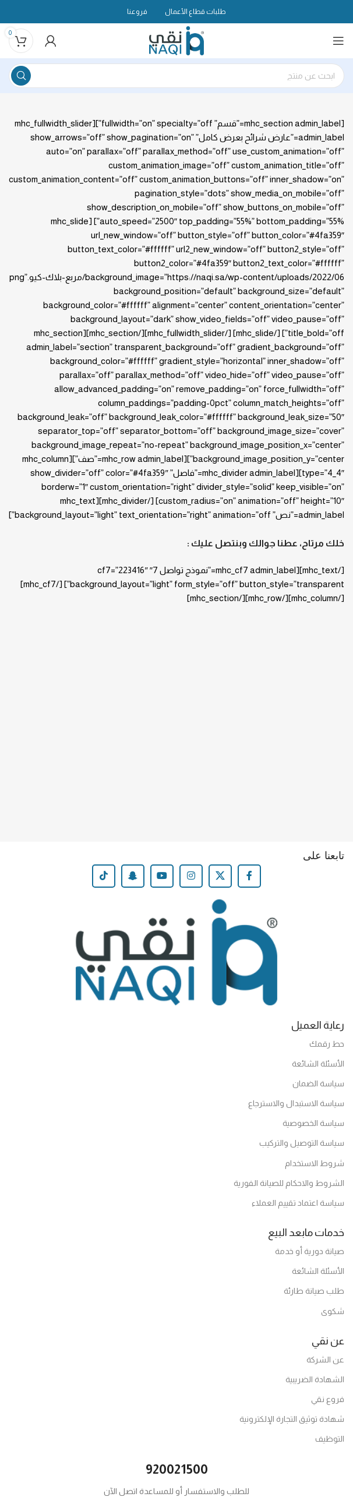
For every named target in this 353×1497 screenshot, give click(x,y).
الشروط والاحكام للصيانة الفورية (289, 1183)
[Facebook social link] (249, 876)
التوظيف (329, 1438)
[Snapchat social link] (132, 876)
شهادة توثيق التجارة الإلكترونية (291, 1419)
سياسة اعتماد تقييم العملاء (298, 1203)
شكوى (332, 1311)
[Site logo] (176, 40)
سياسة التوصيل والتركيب (301, 1143)
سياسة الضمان (318, 1083)
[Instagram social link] (191, 876)
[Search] (176, 75)
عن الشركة (325, 1359)
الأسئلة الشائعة (318, 1063)
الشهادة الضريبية (314, 1379)
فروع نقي (327, 1399)
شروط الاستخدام (314, 1163)
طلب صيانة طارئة (314, 1290)
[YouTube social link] (162, 876)
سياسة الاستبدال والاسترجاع (296, 1103)
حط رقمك (326, 1043)
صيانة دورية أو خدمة (309, 1251)
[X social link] (220, 876)
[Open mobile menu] (338, 40)
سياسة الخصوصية (313, 1123)
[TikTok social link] (103, 876)
